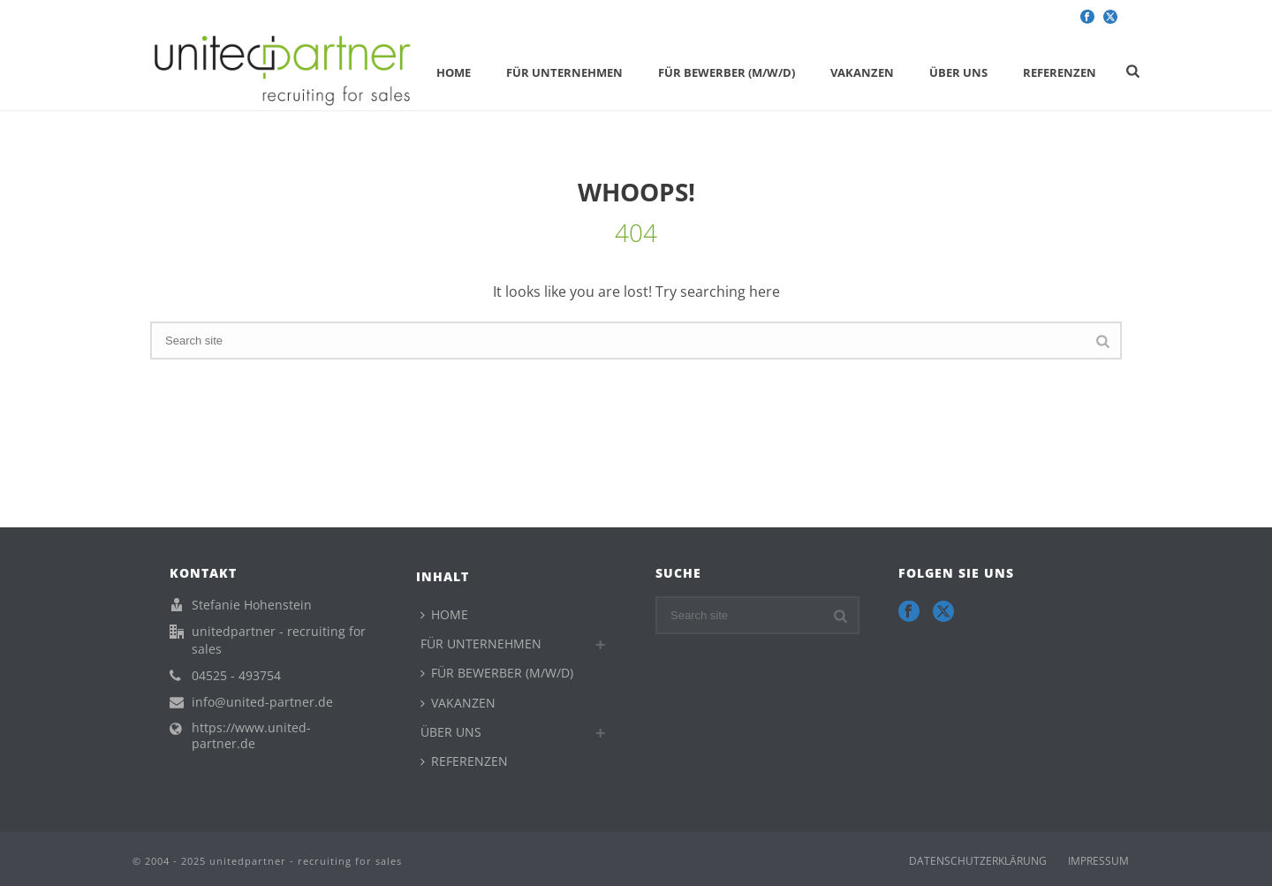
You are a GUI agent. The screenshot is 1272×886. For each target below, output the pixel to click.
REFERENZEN (1059, 72)
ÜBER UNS (958, 72)
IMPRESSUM (1098, 861)
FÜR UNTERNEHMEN (564, 72)
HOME (453, 72)
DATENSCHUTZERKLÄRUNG (978, 861)
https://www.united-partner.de (251, 736)
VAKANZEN (862, 72)
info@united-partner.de (262, 702)
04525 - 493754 (236, 676)
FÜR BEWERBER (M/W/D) (726, 72)
